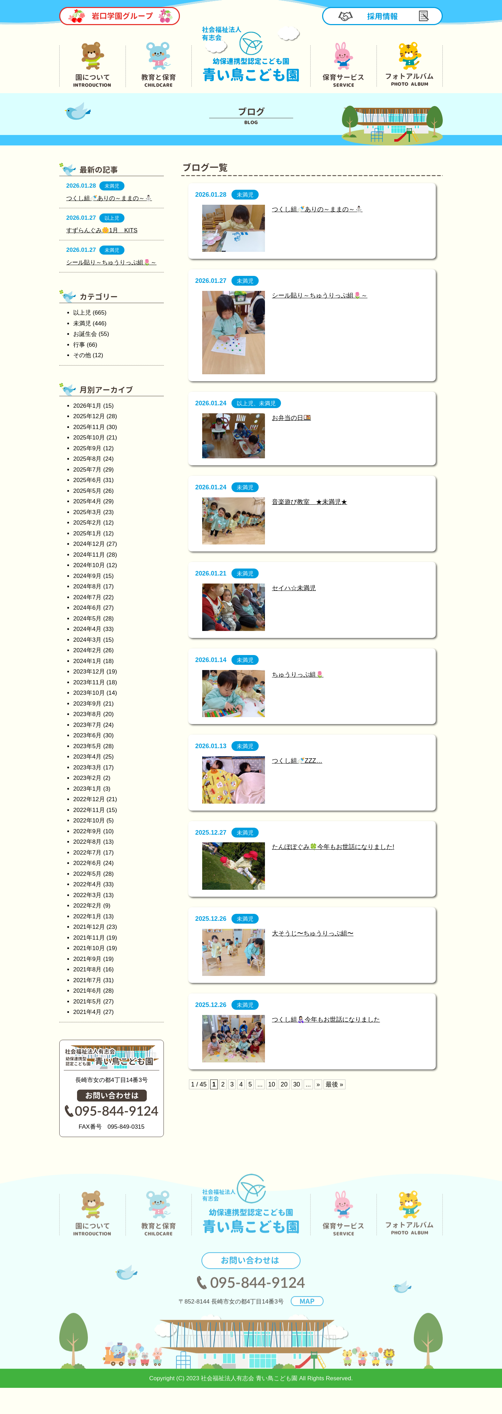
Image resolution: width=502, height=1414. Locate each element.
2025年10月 (89, 437)
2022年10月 (89, 820)
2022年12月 (89, 799)
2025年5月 (87, 491)
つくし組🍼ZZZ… (297, 760)
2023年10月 (89, 693)
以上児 (82, 312)
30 (296, 1084)
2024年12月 (89, 544)
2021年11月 (89, 937)
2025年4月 (87, 501)
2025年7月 (87, 469)
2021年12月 (89, 927)
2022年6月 (87, 863)
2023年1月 (87, 788)
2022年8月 (87, 841)
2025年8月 (87, 459)
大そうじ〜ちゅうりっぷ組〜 (312, 933)
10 (271, 1084)
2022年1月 (87, 916)
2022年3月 (87, 895)
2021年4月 (87, 1012)
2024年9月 (87, 576)
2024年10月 (89, 565)
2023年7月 (87, 725)
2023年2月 (87, 778)
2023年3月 (87, 767)
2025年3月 (87, 512)
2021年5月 (87, 1001)
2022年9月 (87, 831)
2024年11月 (89, 554)
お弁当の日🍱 (291, 417)
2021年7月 (87, 980)
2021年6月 (87, 990)
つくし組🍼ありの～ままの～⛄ (317, 209)
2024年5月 (87, 618)
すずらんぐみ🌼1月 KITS (101, 230)
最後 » (334, 1084)
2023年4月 (87, 756)
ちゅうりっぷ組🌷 (298, 674)
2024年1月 (87, 661)
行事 (79, 344)
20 (284, 1084)
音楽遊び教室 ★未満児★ (309, 501)
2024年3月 (87, 640)
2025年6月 (87, 480)
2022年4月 (87, 884)
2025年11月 (89, 427)
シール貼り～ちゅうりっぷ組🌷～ (319, 295)
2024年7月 (87, 597)
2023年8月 (87, 714)
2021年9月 (87, 959)
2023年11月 (89, 682)
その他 (82, 355)
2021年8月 (87, 969)
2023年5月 (87, 746)
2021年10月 (89, 948)
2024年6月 (87, 607)
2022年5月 (87, 874)
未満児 (82, 323)
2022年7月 (87, 852)
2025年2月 (87, 522)
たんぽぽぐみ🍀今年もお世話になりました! (333, 846)
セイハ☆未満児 (294, 588)
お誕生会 (85, 334)
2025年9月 (87, 448)
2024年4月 (87, 629)
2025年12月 (89, 416)
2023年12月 (89, 671)
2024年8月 (87, 586)
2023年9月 (87, 703)
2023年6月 (87, 735)
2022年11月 (89, 810)
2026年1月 (87, 406)
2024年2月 (87, 650)
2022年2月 (87, 905)
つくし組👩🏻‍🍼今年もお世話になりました (326, 1019)
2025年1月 (87, 533)
